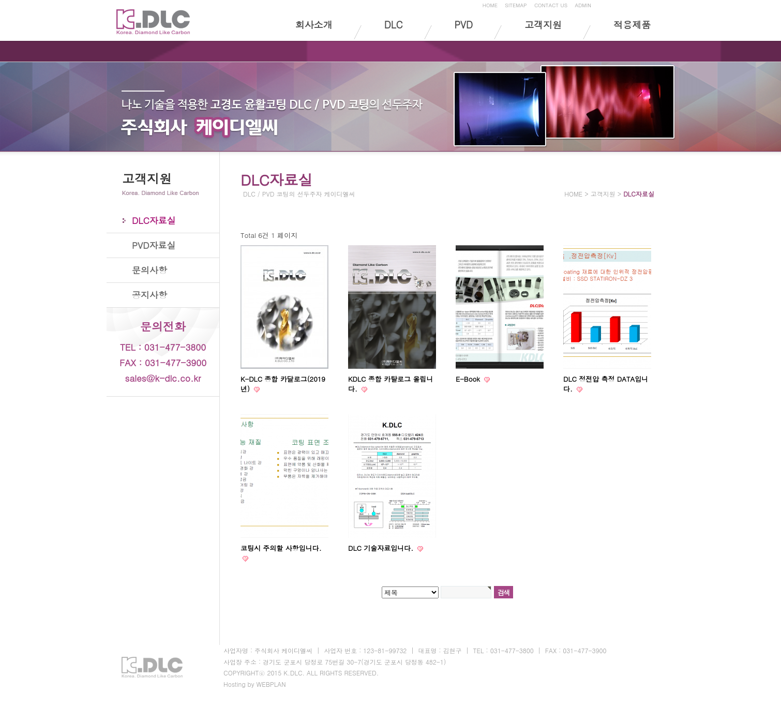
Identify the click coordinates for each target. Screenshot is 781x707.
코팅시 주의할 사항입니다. (281, 548)
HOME (490, 5)
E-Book (469, 379)
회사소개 (314, 24)
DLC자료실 (154, 220)
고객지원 (543, 24)
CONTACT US (550, 5)
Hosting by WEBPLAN (254, 684)
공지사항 (149, 295)
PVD (464, 24)
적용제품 (632, 24)
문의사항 (149, 270)
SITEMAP (516, 5)
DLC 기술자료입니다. (381, 548)
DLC (393, 24)
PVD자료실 (153, 245)
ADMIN (583, 5)
